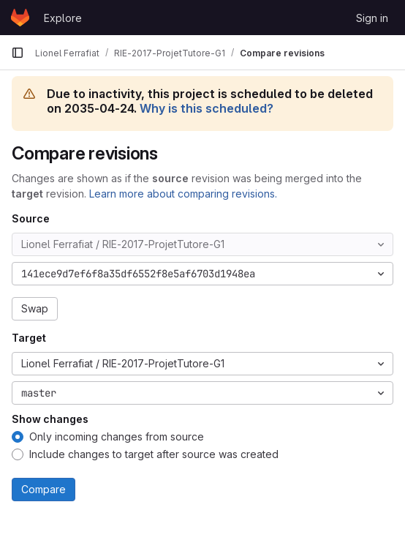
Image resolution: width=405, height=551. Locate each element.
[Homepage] (20, 17)
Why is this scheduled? (206, 108)
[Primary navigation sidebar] (17, 52)
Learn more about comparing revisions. (183, 193)
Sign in (372, 18)
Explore (63, 18)
